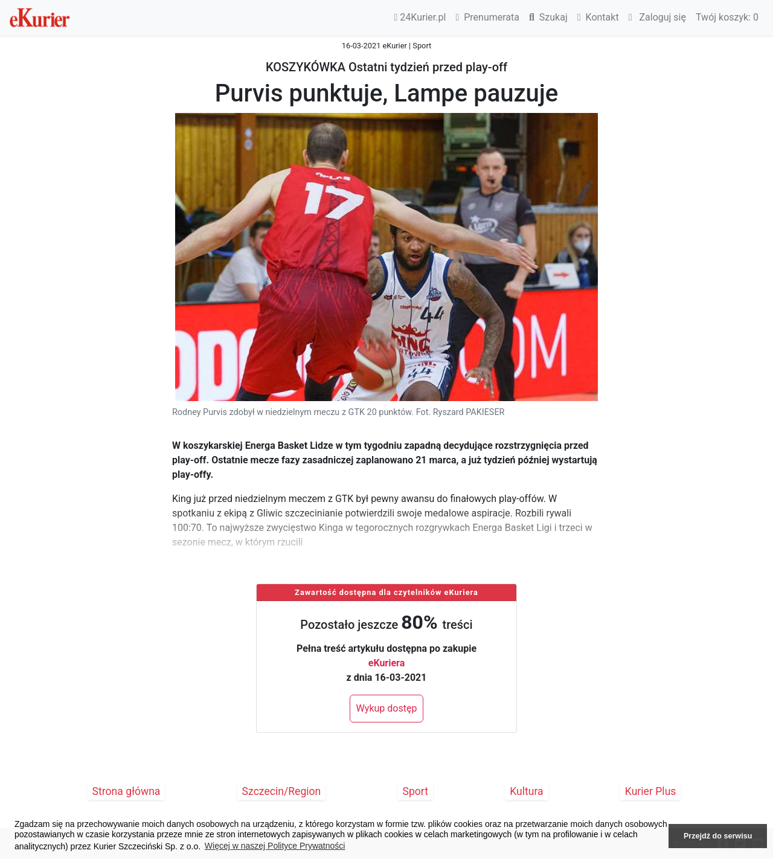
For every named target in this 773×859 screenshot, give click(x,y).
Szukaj (548, 17)
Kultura (526, 791)
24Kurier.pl (420, 17)
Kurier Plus (650, 791)
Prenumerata (487, 17)
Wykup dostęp (386, 708)
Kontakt (598, 17)
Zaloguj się (657, 17)
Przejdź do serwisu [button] (718, 836)
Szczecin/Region (281, 791)
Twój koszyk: (727, 17)
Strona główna (126, 791)
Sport (416, 791)
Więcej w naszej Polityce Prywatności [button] (275, 846)
